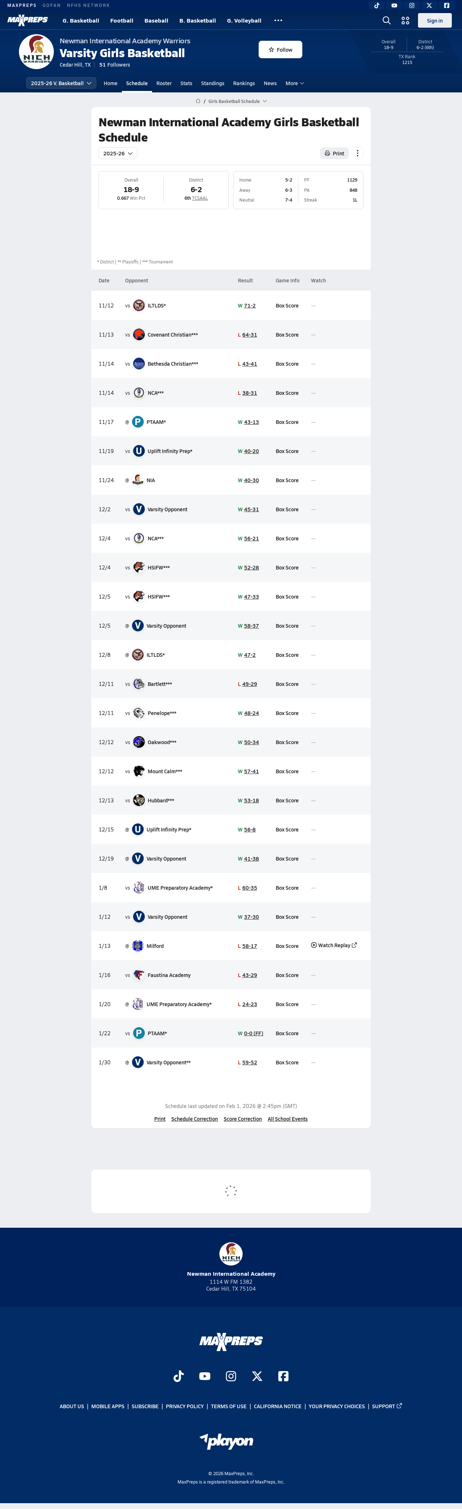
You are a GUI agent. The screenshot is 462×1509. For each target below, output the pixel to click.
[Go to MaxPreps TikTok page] (178, 1376)
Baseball (156, 20)
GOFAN (52, 5)
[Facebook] (447, 5)
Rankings (244, 83)
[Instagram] (412, 5)
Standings (212, 83)
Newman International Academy (231, 1260)
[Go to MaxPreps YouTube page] (205, 1376)
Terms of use (229, 1406)
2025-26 (118, 153)
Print (160, 1118)
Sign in (435, 20)
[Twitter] (429, 5)
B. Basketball (197, 20)
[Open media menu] (405, 20)
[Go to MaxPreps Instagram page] (231, 1376)
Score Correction (243, 1118)
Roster (164, 83)
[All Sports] (278, 20)
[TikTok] (377, 5)
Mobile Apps (107, 1406)
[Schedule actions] (357, 153)
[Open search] (386, 20)
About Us (72, 1406)
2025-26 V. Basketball (61, 83)
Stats (186, 83)
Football (122, 20)
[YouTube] (394, 5)
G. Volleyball (244, 20)
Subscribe (145, 1406)
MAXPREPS (22, 5)
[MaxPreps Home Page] (198, 101)
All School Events (288, 1118)
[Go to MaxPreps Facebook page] (283, 1376)
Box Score (287, 305)
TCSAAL (200, 198)
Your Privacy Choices (337, 1406)
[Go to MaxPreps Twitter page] (257, 1376)
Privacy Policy (185, 1406)
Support (387, 1406)
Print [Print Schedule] (334, 153)
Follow (280, 49)
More (294, 83)
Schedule (137, 83)
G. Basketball (81, 20)
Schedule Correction (194, 1118)
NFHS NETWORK (88, 5)
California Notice (278, 1406)
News (270, 83)
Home (111, 83)
